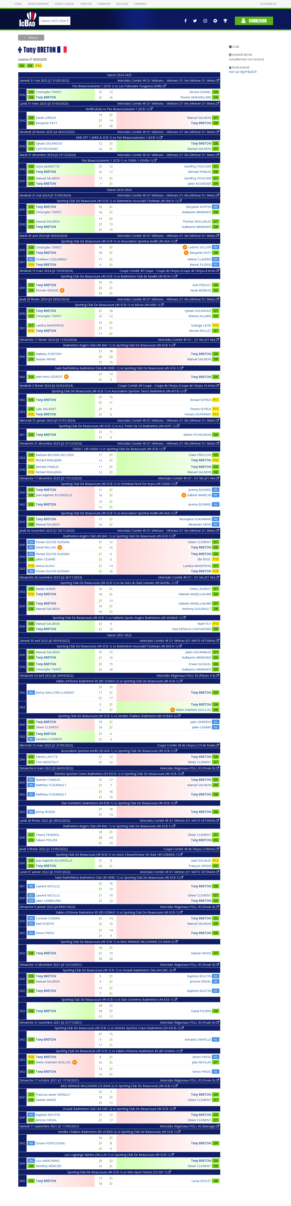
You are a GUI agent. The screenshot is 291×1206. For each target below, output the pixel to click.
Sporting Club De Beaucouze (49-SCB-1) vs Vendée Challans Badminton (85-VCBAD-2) (119, 716)
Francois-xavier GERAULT (53, 1094)
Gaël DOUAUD (201, 860)
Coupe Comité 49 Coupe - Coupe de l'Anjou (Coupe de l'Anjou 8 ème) (169, 271)
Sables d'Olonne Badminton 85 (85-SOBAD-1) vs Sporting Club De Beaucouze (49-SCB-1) (119, 912)
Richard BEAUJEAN (48, 460)
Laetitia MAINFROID (50, 325)
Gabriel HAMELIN (199, 495)
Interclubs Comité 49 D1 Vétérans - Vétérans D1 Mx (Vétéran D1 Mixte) (168, 195)
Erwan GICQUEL (200, 664)
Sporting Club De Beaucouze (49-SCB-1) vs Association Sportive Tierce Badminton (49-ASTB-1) (119, 391)
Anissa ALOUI (45, 566)
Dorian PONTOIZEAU (50, 1143)
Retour (33, 38)
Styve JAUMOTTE (48, 166)
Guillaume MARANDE (196, 212)
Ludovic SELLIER (199, 247)
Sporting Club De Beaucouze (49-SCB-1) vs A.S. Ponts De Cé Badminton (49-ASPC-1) (119, 426)
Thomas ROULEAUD (197, 221)
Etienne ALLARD (200, 316)
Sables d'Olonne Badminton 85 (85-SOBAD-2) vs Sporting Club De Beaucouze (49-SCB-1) (119, 681)
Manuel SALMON (199, 118)
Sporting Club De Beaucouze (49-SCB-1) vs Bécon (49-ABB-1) (119, 305)
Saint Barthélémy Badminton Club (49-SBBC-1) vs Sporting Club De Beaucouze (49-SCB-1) (119, 368)
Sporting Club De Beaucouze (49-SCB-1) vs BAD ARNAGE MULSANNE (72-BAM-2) (119, 942)
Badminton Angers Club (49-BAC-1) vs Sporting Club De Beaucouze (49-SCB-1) (119, 345)
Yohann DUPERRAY (197, 414)
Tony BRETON (46, 97)
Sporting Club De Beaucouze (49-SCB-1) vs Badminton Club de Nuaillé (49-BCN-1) (119, 276)
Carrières (140, 4)
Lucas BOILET (201, 1181)
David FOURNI (201, 1011)
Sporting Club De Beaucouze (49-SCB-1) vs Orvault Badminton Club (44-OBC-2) (119, 970)
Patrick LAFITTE (47, 757)
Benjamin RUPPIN (198, 207)
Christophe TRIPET (49, 92)
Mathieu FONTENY (49, 354)
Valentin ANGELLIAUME (195, 594)
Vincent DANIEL (200, 92)
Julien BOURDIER (199, 184)
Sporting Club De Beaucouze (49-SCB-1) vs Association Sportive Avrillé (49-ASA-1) (119, 241)
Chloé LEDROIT (200, 589)
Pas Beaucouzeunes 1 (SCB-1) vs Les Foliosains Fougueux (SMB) (119, 86)
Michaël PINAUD (199, 172)
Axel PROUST (202, 285)
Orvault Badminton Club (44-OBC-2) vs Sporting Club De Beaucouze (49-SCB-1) (119, 1109)
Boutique (122, 4)
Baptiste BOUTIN (199, 976)
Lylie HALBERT (46, 409)
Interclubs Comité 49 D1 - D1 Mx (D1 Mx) (188, 340)
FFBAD (18, 4)
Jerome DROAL (200, 981)
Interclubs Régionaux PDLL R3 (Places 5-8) (188, 675)
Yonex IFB (86, 4)
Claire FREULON (200, 455)
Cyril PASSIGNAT (47, 149)
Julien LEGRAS (201, 727)
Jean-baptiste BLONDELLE (54, 495)
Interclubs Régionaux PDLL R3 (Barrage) (189, 1126)
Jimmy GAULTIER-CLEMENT (55, 692)
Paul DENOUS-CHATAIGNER (191, 629)
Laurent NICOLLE (48, 886)
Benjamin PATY (46, 123)
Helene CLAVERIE (199, 259)
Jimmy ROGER (45, 812)
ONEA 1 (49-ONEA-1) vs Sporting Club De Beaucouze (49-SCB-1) (119, 449)
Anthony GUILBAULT (196, 609)
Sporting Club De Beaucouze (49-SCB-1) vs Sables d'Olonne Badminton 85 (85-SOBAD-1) (119, 1051)
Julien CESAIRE (45, 559)
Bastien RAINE (46, 359)
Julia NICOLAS (201, 1062)
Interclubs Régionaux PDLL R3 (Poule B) (189, 768)
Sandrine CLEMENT (49, 739)
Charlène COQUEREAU (51, 259)
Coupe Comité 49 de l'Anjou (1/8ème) (191, 849)
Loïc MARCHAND (48, 1161)
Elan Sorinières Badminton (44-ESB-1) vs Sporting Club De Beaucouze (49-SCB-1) (119, 803)
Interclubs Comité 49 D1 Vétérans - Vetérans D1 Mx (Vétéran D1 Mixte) (168, 80)
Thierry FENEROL (48, 835)
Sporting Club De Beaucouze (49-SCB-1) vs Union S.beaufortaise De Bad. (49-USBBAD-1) (119, 854)
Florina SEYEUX (200, 409)
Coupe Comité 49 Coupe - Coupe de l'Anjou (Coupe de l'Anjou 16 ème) (168, 386)
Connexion (254, 20)
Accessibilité (268, 4)
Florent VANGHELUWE (195, 97)
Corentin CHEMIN (48, 918)
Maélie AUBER (45, 589)
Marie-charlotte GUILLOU (193, 710)
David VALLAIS (46, 547)
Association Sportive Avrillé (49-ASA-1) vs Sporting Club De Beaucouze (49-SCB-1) (119, 751)
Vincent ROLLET (200, 331)
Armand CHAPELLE (198, 1039)
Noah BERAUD (200, 290)
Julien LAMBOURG (48, 901)
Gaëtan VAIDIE (201, 953)
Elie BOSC (204, 559)
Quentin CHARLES (48, 780)
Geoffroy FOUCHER (197, 166)
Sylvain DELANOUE (49, 143)
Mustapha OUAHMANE (195, 519)
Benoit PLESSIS (200, 265)
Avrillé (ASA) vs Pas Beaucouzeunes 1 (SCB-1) (119, 109)
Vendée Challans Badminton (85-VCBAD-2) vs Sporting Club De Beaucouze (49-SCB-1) (119, 1132)
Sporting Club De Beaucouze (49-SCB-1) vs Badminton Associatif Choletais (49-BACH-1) (119, 201)
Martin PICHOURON (197, 435)
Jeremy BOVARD (199, 490)
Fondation (104, 4)
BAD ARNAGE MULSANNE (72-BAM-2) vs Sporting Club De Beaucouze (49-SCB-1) (119, 1086)
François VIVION (200, 866)
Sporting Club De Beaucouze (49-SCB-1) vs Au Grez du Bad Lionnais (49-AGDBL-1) (119, 583)
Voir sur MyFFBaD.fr (243, 72)
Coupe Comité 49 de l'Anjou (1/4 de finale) (188, 745)
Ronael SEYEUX (200, 400)
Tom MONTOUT (47, 762)
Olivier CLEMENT (199, 542)
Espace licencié (64, 4)
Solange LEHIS (201, 325)
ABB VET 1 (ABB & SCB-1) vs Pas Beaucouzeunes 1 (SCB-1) (119, 137)
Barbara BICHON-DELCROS (55, 455)
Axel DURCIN (45, 924)
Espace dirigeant (38, 4)
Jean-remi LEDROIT (49, 377)
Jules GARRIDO (200, 722)
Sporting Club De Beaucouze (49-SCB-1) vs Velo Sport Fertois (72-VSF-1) (119, 1172)
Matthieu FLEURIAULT (51, 785)
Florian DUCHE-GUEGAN (53, 542)
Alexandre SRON (199, 524)
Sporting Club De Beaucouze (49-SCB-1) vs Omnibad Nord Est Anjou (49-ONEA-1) (119, 484)
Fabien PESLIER (46, 840)
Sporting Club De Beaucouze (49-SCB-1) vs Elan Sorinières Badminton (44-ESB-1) (119, 999)
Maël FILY (204, 624)
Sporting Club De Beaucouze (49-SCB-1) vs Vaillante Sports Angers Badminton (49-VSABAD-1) (119, 618)
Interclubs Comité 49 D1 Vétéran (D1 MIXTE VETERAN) (179, 641)
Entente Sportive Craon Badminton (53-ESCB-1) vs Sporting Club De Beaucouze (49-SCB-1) (119, 774)
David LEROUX (46, 118)
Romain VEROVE (47, 290)
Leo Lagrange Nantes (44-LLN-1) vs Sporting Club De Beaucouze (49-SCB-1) (119, 1155)
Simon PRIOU (45, 933)
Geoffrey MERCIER (48, 1166)
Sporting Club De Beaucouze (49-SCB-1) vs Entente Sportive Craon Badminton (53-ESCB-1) (119, 1028)
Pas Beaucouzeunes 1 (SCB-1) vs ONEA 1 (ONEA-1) (119, 160)
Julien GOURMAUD (198, 652)
